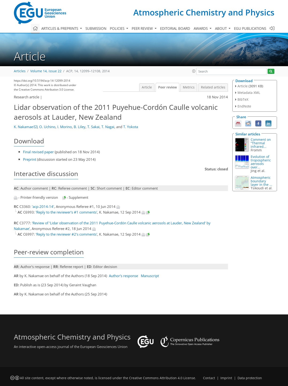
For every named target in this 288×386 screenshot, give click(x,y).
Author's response (123, 275)
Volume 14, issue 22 (45, 71)
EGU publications (250, 28)
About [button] (221, 28)
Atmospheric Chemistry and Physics (203, 12)
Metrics (189, 87)
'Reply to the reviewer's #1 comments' (66, 212)
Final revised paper (38, 151)
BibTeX (243, 99)
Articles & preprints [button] (60, 28)
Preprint (29, 159)
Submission (95, 28)
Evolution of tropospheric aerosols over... (261, 161)
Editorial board (175, 28)
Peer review (167, 87)
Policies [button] (117, 28)
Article (147, 87)
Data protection (250, 378)
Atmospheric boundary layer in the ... (261, 181)
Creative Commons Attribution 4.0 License (162, 378)
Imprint (226, 378)
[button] (194, 71)
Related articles (213, 87)
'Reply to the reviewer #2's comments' (66, 234)
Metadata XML (249, 92)
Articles (20, 71)
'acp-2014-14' (43, 206)
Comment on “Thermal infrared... (261, 143)
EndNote (244, 106)
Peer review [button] (143, 28)
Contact (209, 378)
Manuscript (150, 275)
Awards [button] (201, 28)
